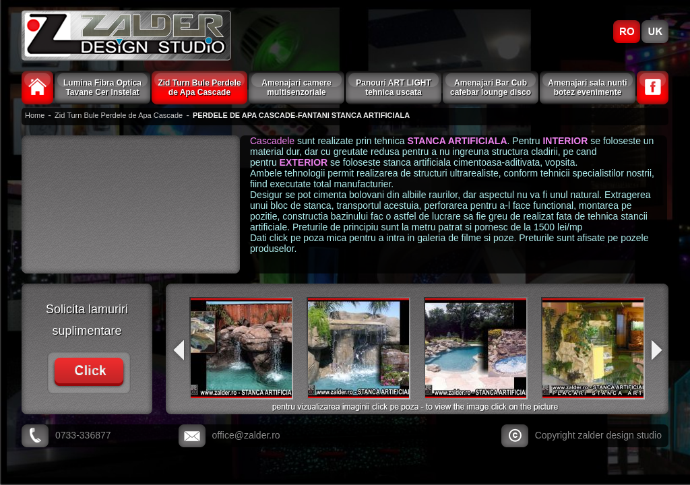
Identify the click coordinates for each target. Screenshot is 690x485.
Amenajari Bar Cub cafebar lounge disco (490, 87)
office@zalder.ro (246, 435)
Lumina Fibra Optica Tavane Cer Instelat (102, 87)
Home (34, 115)
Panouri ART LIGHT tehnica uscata (393, 87)
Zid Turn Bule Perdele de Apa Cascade (199, 87)
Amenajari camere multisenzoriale (296, 87)
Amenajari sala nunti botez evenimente (587, 87)
